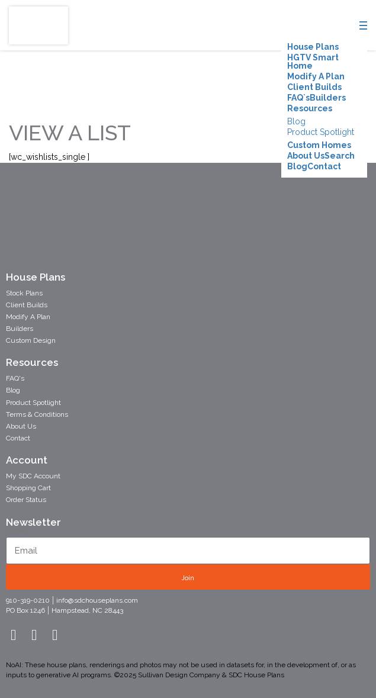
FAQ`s (298, 97)
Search (339, 155)
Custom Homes (319, 145)
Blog (296, 121)
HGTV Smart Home (313, 61)
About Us (305, 155)
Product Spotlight (320, 132)
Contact (324, 166)
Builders (328, 97)
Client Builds (314, 87)
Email (16, 530)
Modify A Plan (316, 76)
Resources (309, 108)
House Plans (313, 47)
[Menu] (364, 27)
